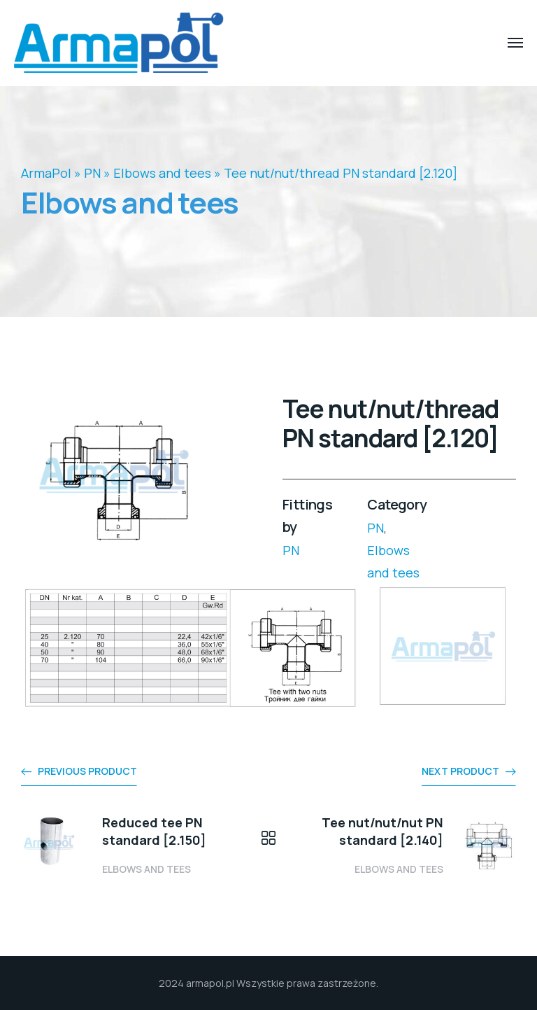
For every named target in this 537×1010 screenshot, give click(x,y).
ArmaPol (46, 172)
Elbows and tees (162, 172)
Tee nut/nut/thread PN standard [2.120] (340, 172)
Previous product (87, 771)
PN (92, 172)
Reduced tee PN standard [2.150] (154, 831)
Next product (460, 771)
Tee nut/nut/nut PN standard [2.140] (382, 831)
